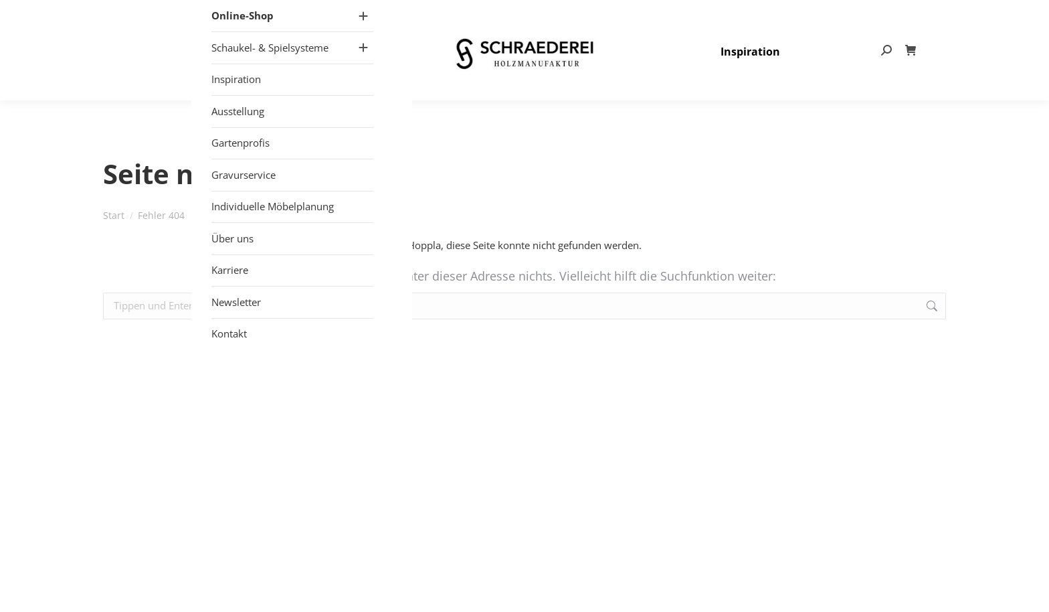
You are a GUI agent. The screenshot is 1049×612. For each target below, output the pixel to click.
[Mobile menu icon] (251, 73)
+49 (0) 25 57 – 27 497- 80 (708, 13)
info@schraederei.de (824, 13)
